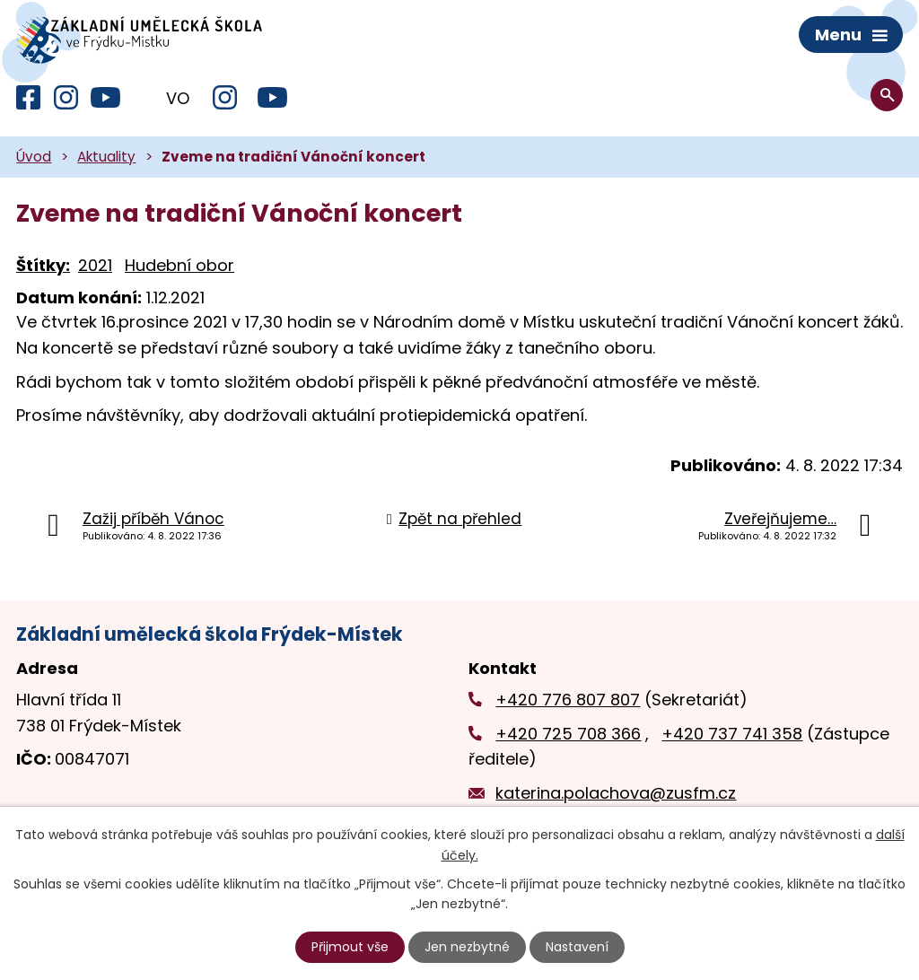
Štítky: (43, 266)
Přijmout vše (350, 947)
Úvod (33, 157)
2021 (95, 266)
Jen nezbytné (467, 947)
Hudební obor (179, 266)
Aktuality (106, 157)
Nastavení (577, 947)
